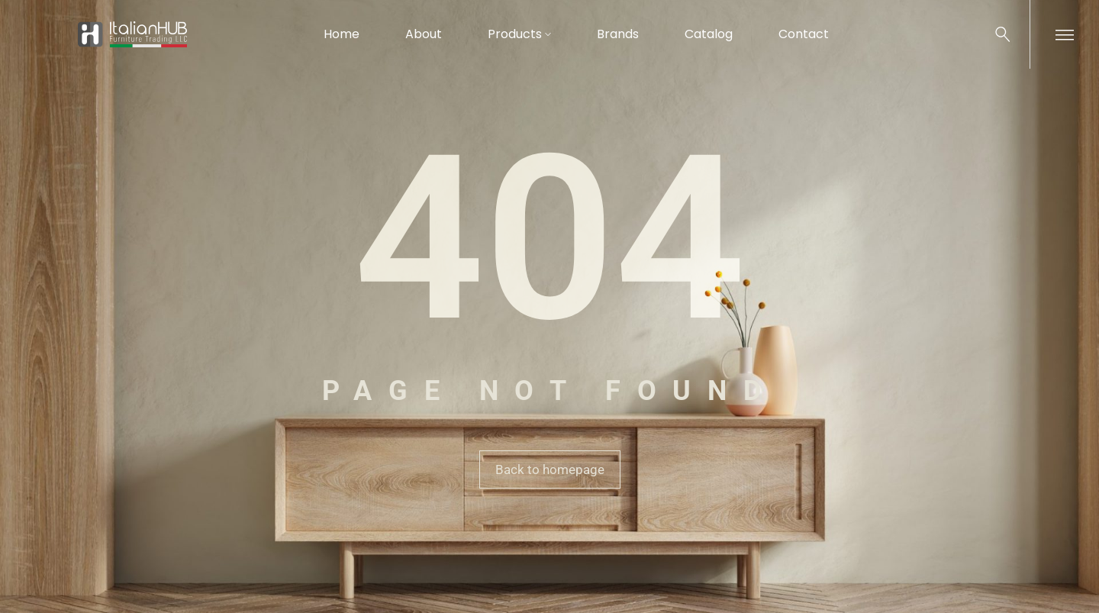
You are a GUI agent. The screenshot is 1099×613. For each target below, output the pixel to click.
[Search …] (1002, 34)
